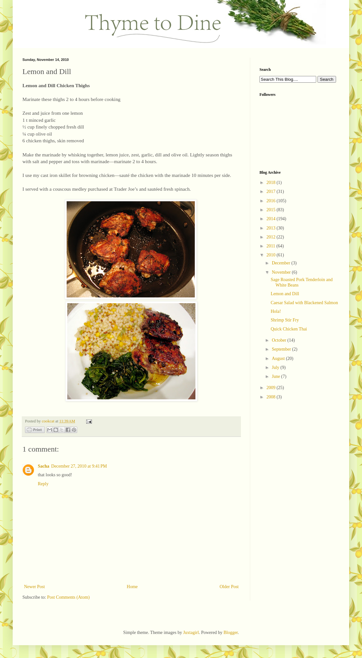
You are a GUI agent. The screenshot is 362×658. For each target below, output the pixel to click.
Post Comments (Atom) (68, 597)
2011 (271, 246)
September (282, 349)
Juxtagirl (191, 632)
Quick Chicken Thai (289, 329)
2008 (272, 397)
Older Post (229, 586)
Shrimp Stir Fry (285, 320)
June (276, 376)
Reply (43, 483)
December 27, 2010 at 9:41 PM (79, 466)
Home (132, 586)
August (279, 358)
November (282, 272)
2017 (272, 191)
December (281, 263)
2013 (272, 228)
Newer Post (34, 586)
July (276, 367)
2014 (272, 218)
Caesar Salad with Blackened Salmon (304, 302)
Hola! (276, 311)
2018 (272, 182)
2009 (272, 387)
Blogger (231, 632)
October (279, 340)
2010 (272, 255)
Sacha (43, 466)
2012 (272, 237)
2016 (272, 200)
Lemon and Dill (285, 293)
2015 (272, 209)
